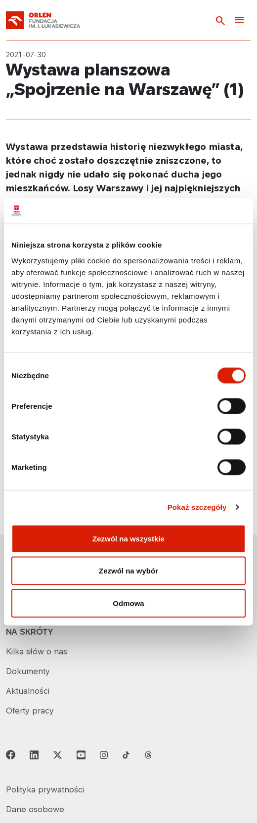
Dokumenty (28, 671)
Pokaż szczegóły (197, 507)
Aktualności (27, 691)
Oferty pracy (30, 711)
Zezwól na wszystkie (128, 538)
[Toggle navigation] (239, 20)
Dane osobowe (35, 809)
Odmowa (128, 603)
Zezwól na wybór (128, 571)
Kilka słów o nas (36, 651)
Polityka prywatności (45, 789)
